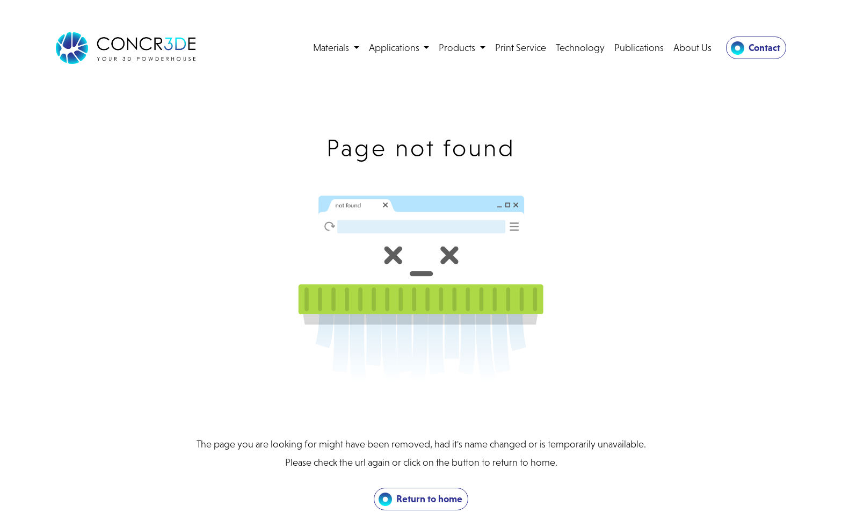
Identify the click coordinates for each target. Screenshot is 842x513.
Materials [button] (332, 47)
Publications (639, 47)
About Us (692, 47)
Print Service (520, 47)
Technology (580, 47)
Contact (764, 47)
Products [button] (458, 47)
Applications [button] (395, 47)
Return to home (429, 499)
